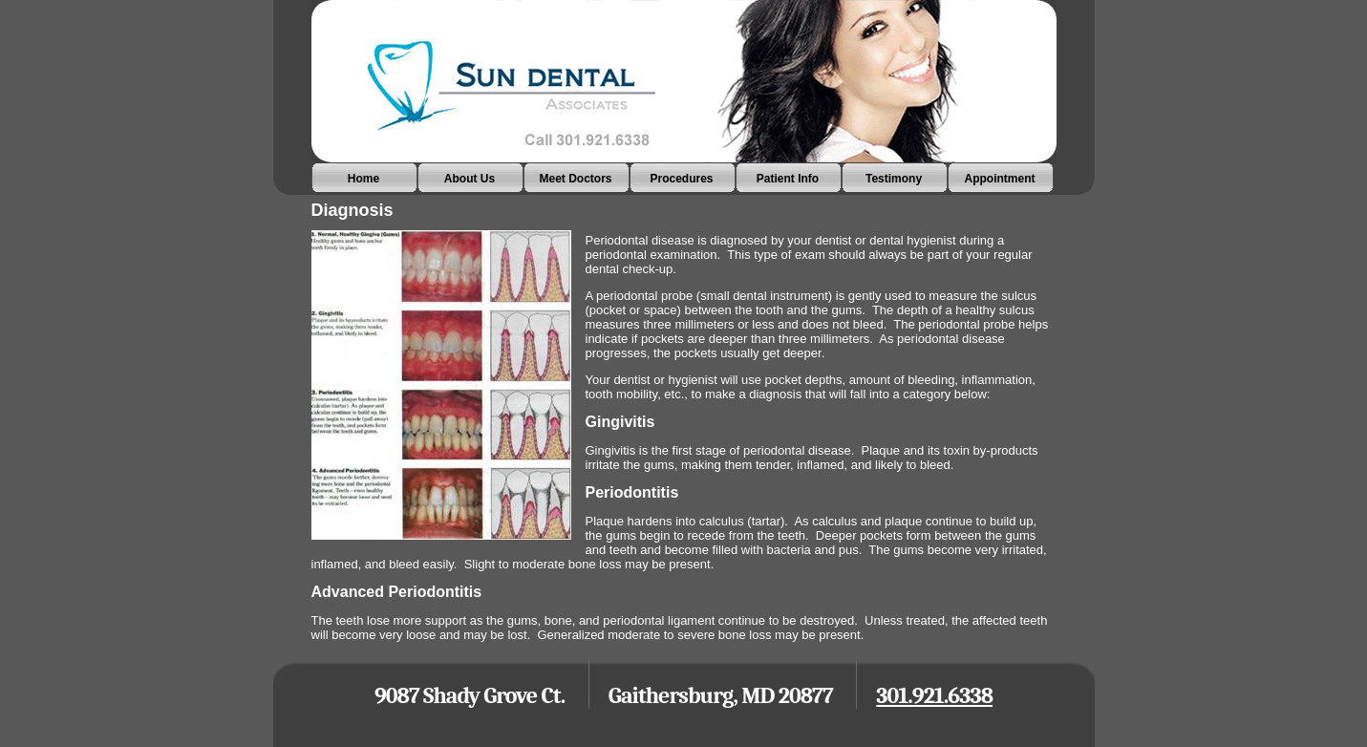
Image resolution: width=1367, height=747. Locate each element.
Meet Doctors (575, 178)
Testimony (893, 178)
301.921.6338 (934, 695)
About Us (469, 178)
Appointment (1000, 178)
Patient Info (788, 178)
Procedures (681, 178)
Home (363, 178)
